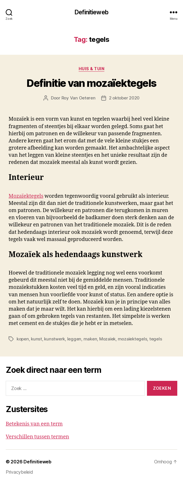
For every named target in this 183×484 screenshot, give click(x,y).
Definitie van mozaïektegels (91, 83)
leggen (74, 339)
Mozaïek (107, 339)
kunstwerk (54, 339)
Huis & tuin (92, 68)
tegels (155, 339)
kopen (23, 339)
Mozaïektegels (26, 196)
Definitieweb (91, 12)
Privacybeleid (19, 472)
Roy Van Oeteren (78, 98)
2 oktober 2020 (124, 98)
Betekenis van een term (34, 424)
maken (90, 339)
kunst (36, 339)
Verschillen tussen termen (37, 437)
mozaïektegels (132, 339)
